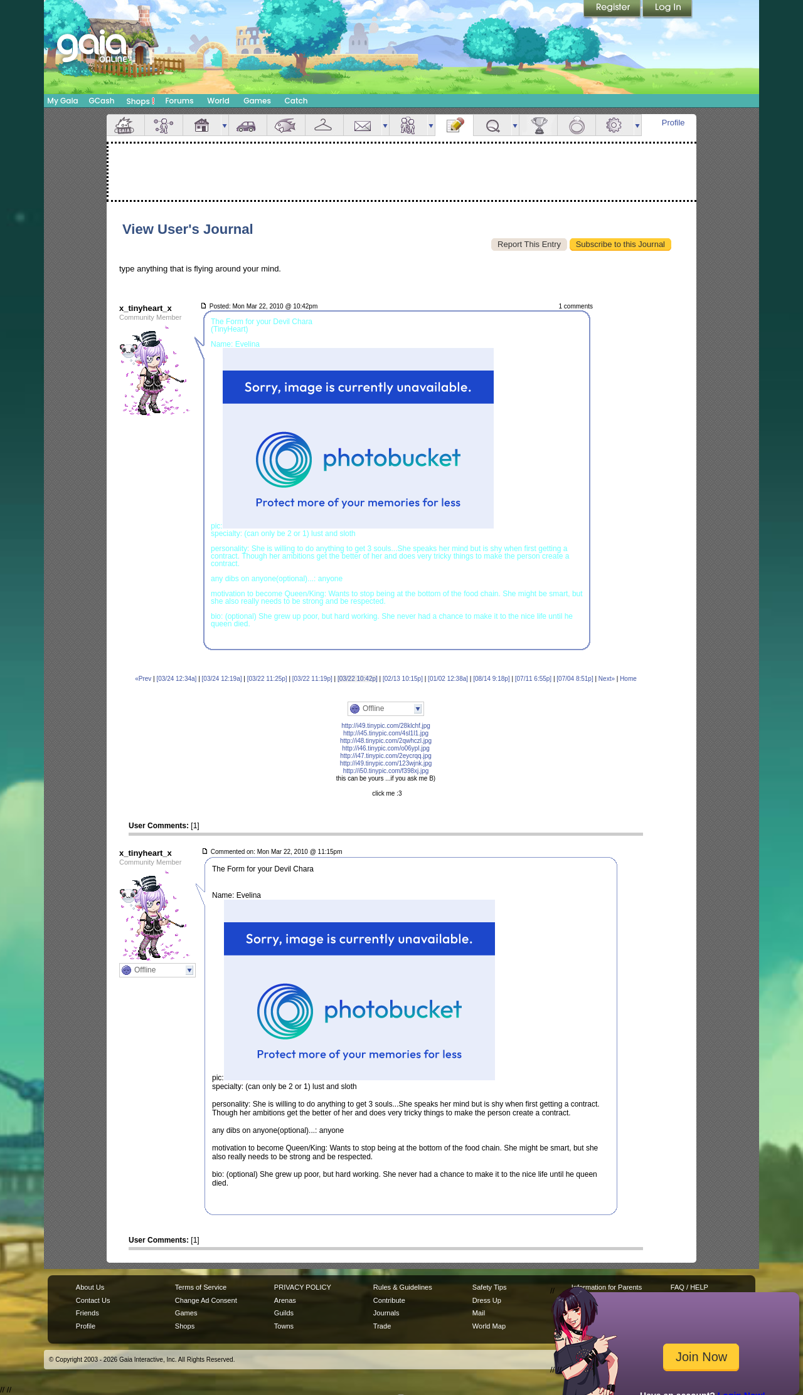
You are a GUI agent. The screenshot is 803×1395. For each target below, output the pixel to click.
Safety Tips (489, 1287)
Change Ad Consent (206, 1300)
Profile (673, 122)
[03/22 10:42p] (358, 678)
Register (612, 9)
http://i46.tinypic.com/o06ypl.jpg (386, 748)
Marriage (576, 125)
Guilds (284, 1313)
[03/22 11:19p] (312, 678)
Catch (296, 100)
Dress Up (486, 1300)
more (224, 125)
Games (257, 100)
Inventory (324, 125)
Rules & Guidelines (402, 1287)
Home (628, 678)
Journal (454, 125)
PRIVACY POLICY (302, 1287)
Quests (492, 125)
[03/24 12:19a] (222, 678)
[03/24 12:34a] (176, 678)
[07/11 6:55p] (533, 678)
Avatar (164, 125)
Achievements (538, 125)
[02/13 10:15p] (403, 678)
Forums (179, 100)
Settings (615, 125)
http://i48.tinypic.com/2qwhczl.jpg (386, 740)
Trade (382, 1326)
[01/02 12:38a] (448, 678)
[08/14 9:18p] (491, 678)
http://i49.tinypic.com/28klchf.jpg (385, 725)
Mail (362, 125)
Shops (141, 101)
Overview (125, 125)
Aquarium (286, 125)
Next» (606, 678)
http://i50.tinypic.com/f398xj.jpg (386, 770)
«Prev (143, 678)
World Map (489, 1326)
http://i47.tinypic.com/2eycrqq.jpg (386, 755)
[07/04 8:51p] (574, 678)
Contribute (389, 1300)
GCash (102, 100)
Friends (408, 125)
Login (667, 9)
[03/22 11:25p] (267, 678)
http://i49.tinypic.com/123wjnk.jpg (386, 763)
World (218, 100)
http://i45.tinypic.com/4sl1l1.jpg (385, 733)
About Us (90, 1287)
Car (248, 125)
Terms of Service (200, 1287)
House (202, 125)
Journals (386, 1313)
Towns (284, 1326)
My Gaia (62, 100)
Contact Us (93, 1300)
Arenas (285, 1300)
